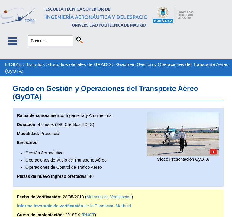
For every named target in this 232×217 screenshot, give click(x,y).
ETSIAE (13, 64)
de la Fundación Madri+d (74, 205)
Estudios (36, 64)
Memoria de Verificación (108, 196)
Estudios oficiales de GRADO (80, 64)
